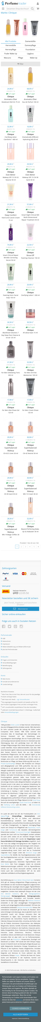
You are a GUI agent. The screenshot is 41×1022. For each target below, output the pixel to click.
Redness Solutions (34, 901)
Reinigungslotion (34, 894)
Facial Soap (36, 800)
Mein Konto (6, 679)
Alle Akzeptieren (20, 1015)
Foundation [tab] (30, 49)
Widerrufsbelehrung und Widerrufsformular (16, 647)
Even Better (5, 864)
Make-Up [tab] (33, 58)
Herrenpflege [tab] (10, 49)
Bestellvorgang (7, 665)
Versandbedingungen (9, 663)
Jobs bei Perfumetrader (9, 649)
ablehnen (19, 1000)
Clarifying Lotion (9, 805)
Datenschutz (6, 641)
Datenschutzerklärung (23, 1018)
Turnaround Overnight (23, 832)
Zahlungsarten (7, 668)
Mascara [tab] (7, 58)
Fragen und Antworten (9, 660)
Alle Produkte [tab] (10, 41)
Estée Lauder (15, 725)
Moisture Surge (31, 853)
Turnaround (13, 830)
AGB (3, 638)
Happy (17, 955)
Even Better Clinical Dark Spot (24, 880)
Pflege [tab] (20, 58)
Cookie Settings (7, 684)
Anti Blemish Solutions (10, 894)
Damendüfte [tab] (30, 41)
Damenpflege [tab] (30, 45)
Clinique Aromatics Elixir (24, 907)
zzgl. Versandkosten (23, 699)
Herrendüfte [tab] (11, 45)
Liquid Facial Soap (25, 802)
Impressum (6, 644)
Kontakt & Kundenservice (10, 682)
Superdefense (5, 855)
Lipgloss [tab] (30, 53)
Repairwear (31, 827)
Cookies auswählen (20, 1008)
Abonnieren (20, 608)
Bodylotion (16, 939)
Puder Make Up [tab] (10, 53)
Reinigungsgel (5, 896)
